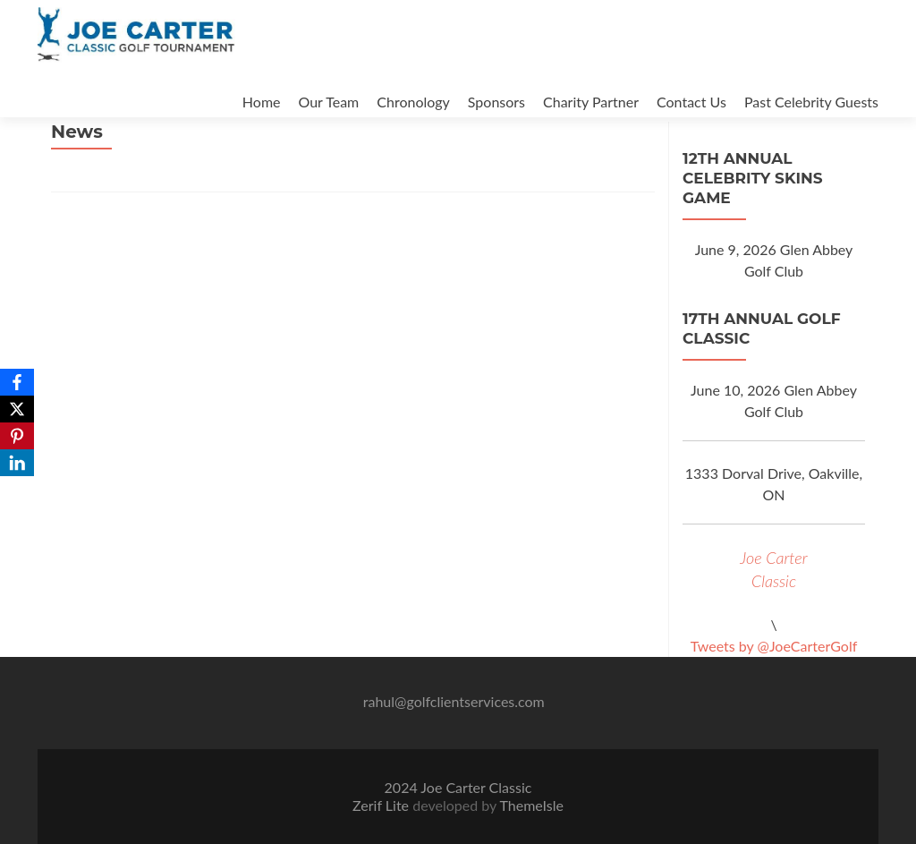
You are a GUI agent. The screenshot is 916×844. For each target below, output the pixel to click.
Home (261, 101)
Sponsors (496, 101)
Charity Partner (591, 101)
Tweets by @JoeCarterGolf (774, 645)
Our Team (329, 101)
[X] (17, 409)
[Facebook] (17, 382)
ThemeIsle (531, 805)
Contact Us (691, 101)
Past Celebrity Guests (811, 101)
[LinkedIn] (17, 462)
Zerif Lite (382, 805)
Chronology (413, 101)
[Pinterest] (17, 435)
